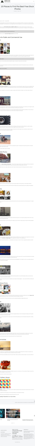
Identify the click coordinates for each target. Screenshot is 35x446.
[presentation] (13, 413)
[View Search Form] (33, 1)
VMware (14, 435)
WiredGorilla (26, 429)
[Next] (34, 415)
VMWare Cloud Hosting (15, 429)
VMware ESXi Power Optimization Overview (17, 432)
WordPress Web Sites (4, 430)
